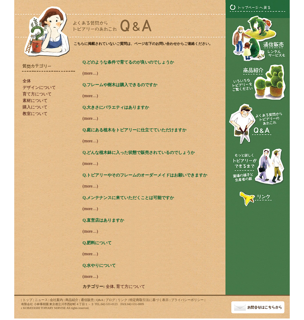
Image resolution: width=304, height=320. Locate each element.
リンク (122, 300)
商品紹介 (71, 300)
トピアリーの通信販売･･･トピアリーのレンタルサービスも (258, 37)
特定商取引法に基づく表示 (149, 300)
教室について (35, 113)
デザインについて (39, 87)
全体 (27, 81)
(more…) (90, 73)
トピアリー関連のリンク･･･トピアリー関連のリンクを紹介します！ (257, 198)
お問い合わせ (258, 306)
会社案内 (56, 300)
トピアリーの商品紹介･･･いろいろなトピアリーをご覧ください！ (257, 81)
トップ (27, 300)
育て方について (37, 94)
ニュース (41, 300)
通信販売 (87, 300)
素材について (35, 100)
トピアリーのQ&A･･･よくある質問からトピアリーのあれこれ (257, 124)
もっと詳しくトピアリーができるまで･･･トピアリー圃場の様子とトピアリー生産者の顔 (257, 167)
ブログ (110, 300)
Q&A (99, 300)
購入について (35, 107)
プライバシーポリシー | (188, 300)
